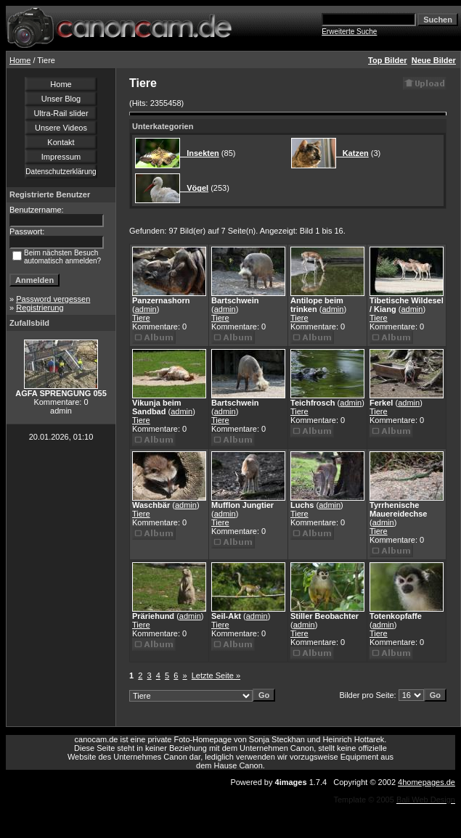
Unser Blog (61, 98)
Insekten (199, 153)
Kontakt (60, 142)
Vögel (194, 188)
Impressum (61, 156)
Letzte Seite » (216, 675)
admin (146, 309)
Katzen (352, 153)
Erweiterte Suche (349, 32)
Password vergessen (53, 299)
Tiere (141, 317)
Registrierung (39, 307)
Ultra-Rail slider (60, 113)
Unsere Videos (61, 127)
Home (19, 60)
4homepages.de (426, 782)
